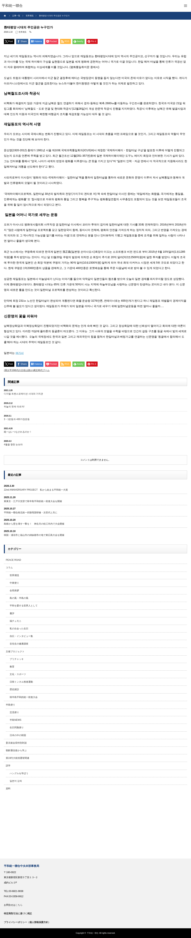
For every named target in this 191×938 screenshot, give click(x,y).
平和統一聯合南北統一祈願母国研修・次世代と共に (30, 512)
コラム (9, 567)
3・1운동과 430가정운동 (17, 419)
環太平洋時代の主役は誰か (19, 370)
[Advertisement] (95, 825)
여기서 (19, 353)
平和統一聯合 (93, 933)
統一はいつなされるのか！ (18, 432)
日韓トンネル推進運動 (21, 681)
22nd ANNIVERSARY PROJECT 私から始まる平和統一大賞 (36, 489)
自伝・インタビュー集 (21, 636)
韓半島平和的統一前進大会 (24, 697)
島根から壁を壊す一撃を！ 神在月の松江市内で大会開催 (34, 523)
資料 (8, 788)
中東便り (14, 583)
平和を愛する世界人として (24, 605)
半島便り (10, 704)
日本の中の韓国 (18, 735)
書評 (12, 613)
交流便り (14, 712)
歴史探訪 (14, 689)
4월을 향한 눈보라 (13, 444)
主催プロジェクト (15, 651)
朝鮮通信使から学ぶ (16, 750)
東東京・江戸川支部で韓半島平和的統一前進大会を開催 (33, 501)
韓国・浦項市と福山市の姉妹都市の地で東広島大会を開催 (34, 535)
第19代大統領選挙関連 (17, 758)
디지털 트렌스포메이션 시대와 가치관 (23, 393)
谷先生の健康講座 (19, 643)
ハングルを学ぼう (19, 773)
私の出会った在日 (19, 628)
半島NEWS (15, 720)
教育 (12, 666)
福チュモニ (15, 621)
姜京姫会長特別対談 (16, 742)
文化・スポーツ (18, 674)
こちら (18, 905)
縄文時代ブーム (41, 370)
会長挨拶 (14, 590)
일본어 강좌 (16, 781)
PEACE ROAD (13, 560)
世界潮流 (22, 32)
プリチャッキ (17, 659)
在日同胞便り (17, 727)
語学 (8, 765)
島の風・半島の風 (19, 598)
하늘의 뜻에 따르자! (14, 406)
